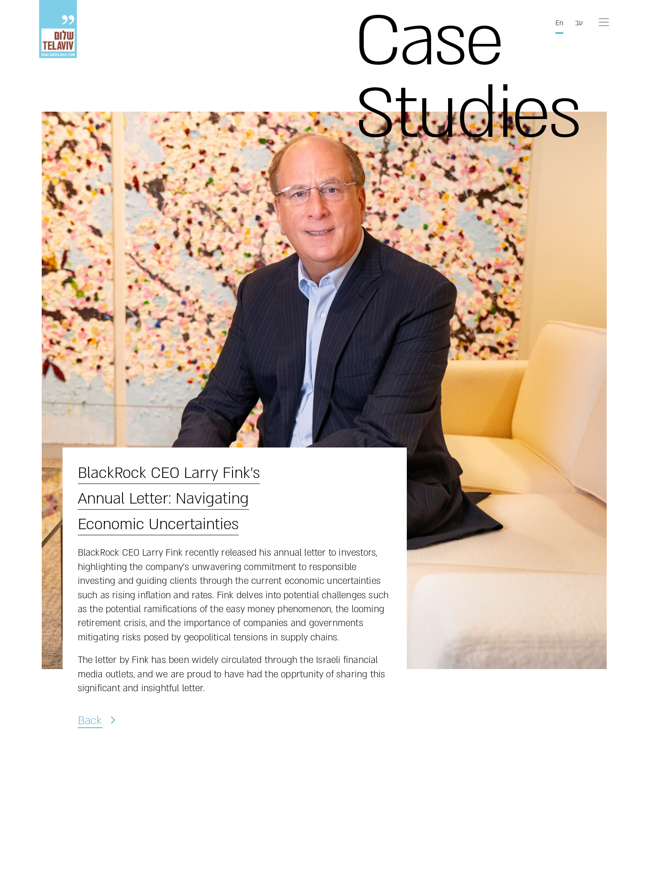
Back (90, 720)
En (559, 23)
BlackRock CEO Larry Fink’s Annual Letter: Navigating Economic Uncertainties (169, 499)
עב (579, 23)
